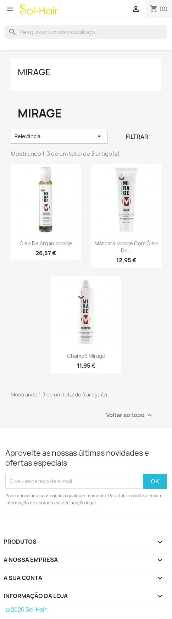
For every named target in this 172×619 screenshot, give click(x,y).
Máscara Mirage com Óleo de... (126, 247)
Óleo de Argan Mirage (46, 243)
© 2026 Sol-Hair (25, 609)
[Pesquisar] (86, 32)
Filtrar (137, 137)
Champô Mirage (86, 355)
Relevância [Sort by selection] (59, 136)
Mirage (34, 72)
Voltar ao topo (130, 415)
